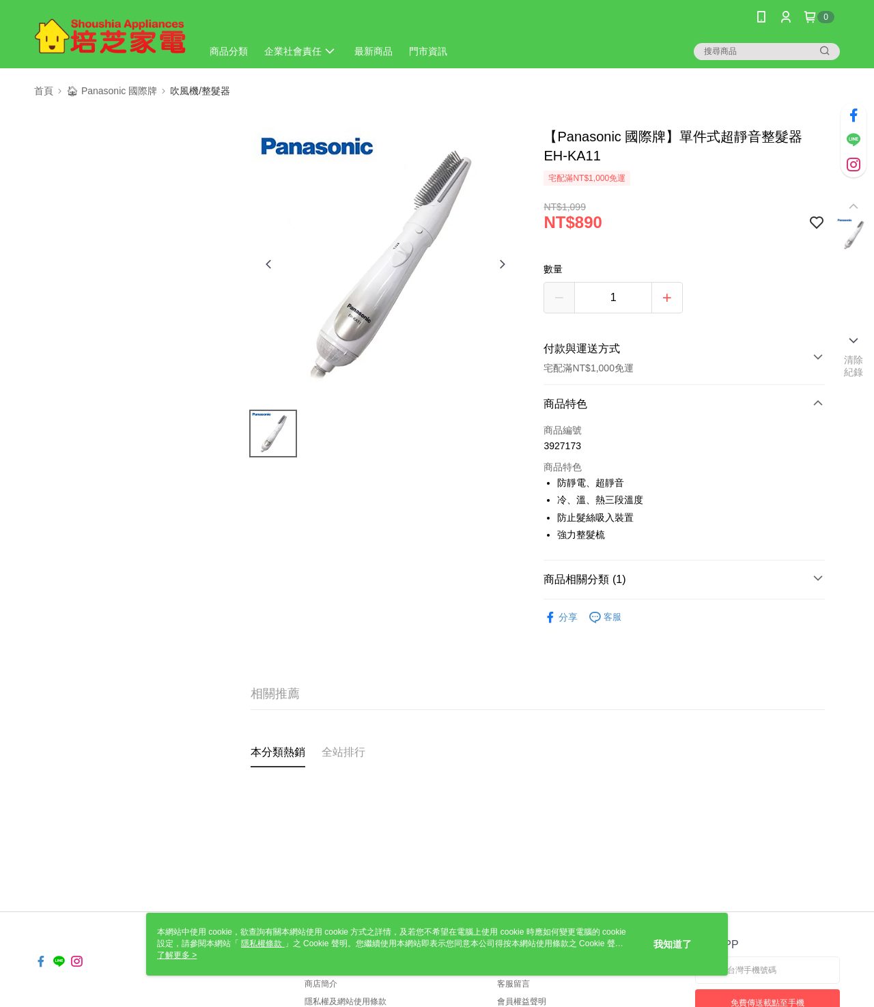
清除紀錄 (854, 366)
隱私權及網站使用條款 (345, 1001)
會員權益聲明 (521, 1001)
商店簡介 (321, 984)
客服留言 (513, 984)
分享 (561, 617)
